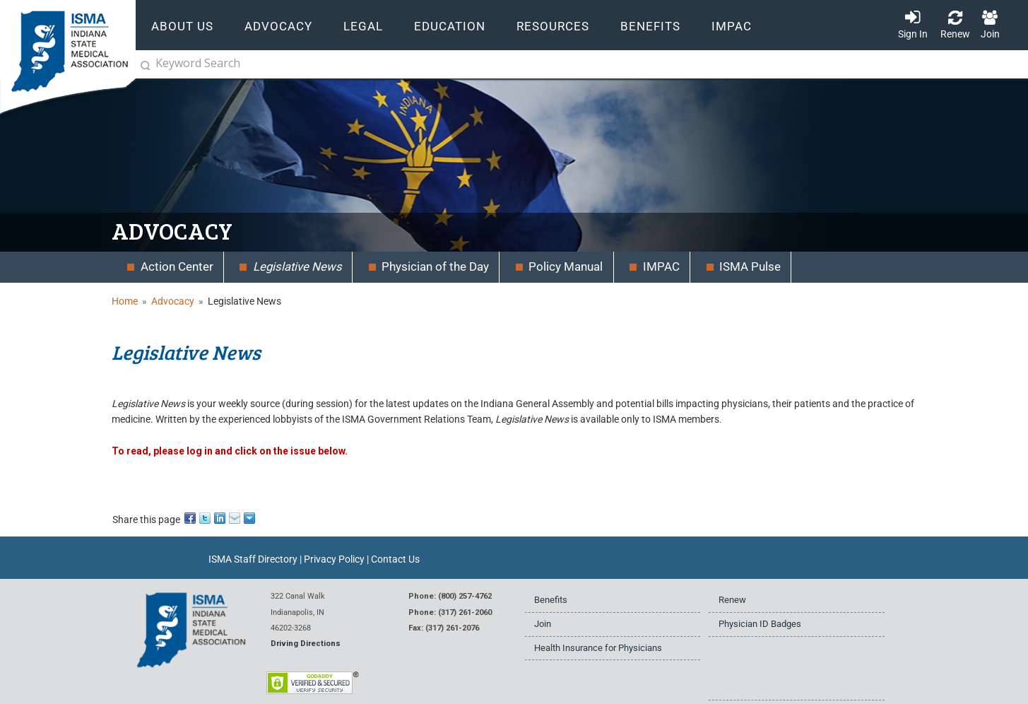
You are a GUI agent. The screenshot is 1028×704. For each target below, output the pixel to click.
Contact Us (395, 559)
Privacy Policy (334, 559)
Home (125, 301)
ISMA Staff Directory (252, 559)
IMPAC (731, 26)
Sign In (913, 34)
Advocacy (172, 301)
